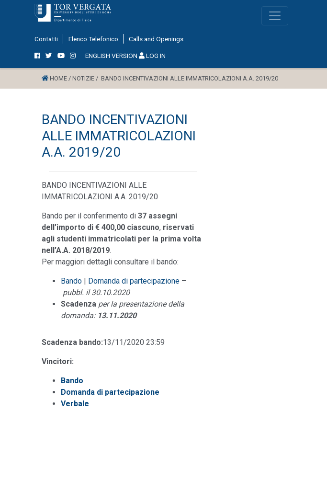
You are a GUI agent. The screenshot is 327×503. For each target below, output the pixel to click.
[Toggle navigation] (274, 15)
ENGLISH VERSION (111, 55)
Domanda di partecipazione (134, 281)
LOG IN (152, 55)
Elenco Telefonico (93, 39)
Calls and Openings (156, 39)
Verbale (75, 403)
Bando (71, 281)
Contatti (46, 39)
